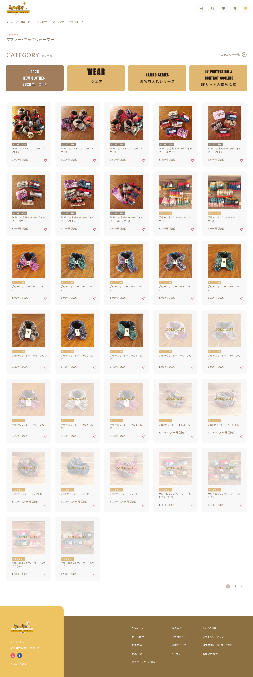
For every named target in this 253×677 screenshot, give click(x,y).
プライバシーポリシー (215, 636)
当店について (179, 645)
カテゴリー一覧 (230, 55)
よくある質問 (210, 628)
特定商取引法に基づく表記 (218, 645)
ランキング (137, 628)
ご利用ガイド (179, 636)
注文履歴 (177, 628)
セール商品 (138, 636)
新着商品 (137, 645)
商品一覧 (137, 653)
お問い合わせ (210, 653)
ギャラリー (177, 653)
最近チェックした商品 (144, 662)
